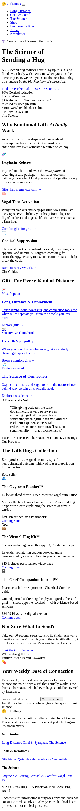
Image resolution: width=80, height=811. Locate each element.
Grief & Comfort (21, 15)
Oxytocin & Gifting (15, 776)
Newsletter (17, 34)
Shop (13, 22)
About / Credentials (54, 759)
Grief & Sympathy (35, 742)
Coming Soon (11, 521)
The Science (18, 18)
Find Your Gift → (22, 26)
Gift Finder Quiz (13, 759)
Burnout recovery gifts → (19, 268)
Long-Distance (20, 11)
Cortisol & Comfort (42, 776)
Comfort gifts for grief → (19, 228)
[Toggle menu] (23, 5)
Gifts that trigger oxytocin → (22, 189)
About (14, 30)
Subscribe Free (51, 699)
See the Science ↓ (47, 88)
